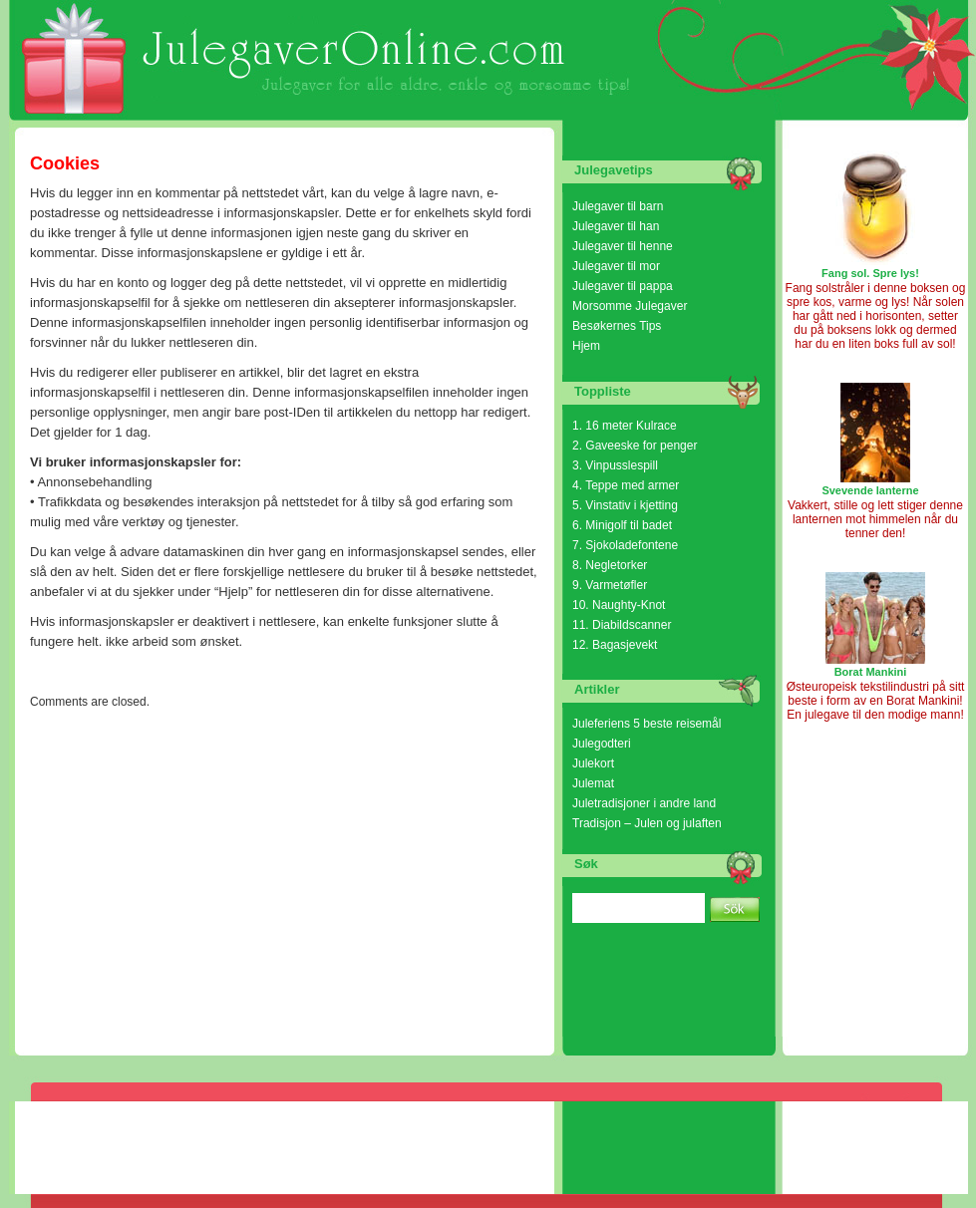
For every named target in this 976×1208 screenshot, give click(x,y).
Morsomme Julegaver (629, 306)
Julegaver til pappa (622, 286)
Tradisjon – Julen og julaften (647, 823)
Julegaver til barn (617, 206)
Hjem (586, 346)
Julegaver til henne (622, 246)
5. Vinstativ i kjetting (625, 505)
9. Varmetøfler (609, 585)
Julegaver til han (615, 226)
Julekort (593, 763)
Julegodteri (601, 744)
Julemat (593, 783)
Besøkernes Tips (616, 326)
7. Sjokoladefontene (625, 545)
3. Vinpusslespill (615, 465)
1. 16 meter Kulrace (624, 426)
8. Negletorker (609, 565)
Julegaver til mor (616, 266)
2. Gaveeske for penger (634, 446)
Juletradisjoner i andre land (644, 803)
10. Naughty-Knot (618, 605)
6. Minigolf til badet (622, 525)
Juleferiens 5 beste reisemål (646, 724)
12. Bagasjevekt (614, 645)
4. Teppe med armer (625, 485)
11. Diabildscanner (621, 625)
